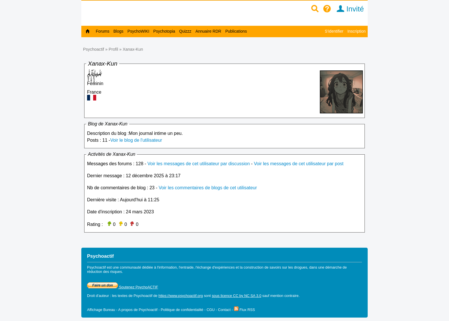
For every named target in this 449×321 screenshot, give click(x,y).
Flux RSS (244, 310)
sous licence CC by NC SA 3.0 (236, 296)
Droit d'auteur (98, 296)
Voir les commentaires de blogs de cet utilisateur (208, 187)
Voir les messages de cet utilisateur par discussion (198, 163)
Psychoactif (93, 49)
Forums (102, 31)
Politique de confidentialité (182, 310)
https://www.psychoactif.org (180, 296)
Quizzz (185, 31)
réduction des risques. (105, 271)
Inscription (356, 31)
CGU (210, 310)
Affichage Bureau (101, 310)
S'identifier (334, 31)
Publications (236, 31)
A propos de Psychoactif (137, 310)
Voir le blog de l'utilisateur (136, 140)
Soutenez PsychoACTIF (122, 287)
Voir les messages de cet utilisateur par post (299, 163)
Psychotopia (164, 31)
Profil (113, 49)
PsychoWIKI (138, 31)
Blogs (118, 31)
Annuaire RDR (208, 31)
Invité (348, 9)
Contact (224, 310)
